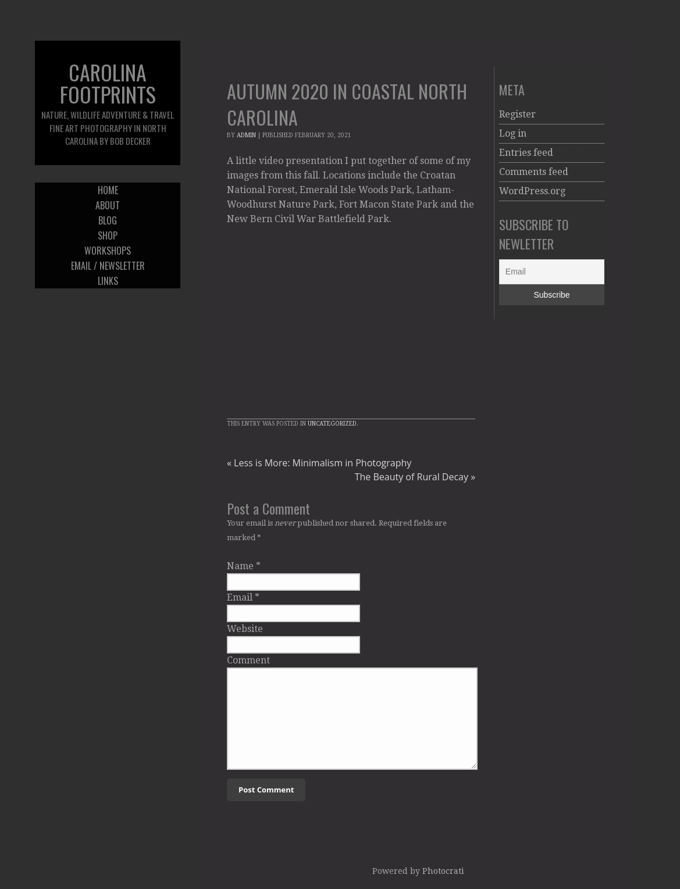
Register (517, 114)
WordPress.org (532, 191)
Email (239, 597)
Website (245, 628)
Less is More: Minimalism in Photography (319, 462)
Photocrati (443, 871)
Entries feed (526, 152)
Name (240, 566)
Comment (248, 660)
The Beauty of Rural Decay (415, 476)
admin (246, 135)
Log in (512, 133)
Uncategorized (332, 423)
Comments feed (533, 171)
